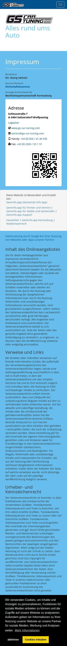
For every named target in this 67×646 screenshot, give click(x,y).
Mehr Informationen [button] (27, 630)
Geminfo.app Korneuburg (37, 220)
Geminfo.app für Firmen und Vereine (28, 207)
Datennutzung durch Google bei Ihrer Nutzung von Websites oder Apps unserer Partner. (33, 237)
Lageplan (13, 122)
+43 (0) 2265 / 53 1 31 (29, 144)
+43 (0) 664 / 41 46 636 (34, 138)
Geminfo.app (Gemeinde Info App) (26, 202)
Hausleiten (12, 220)
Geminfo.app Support (19, 214)
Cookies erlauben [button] (35, 639)
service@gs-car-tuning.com (27, 133)
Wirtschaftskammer (17, 86)
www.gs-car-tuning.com (25, 128)
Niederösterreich (16, 223)
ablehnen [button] (13, 639)
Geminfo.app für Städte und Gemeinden (30, 211)
